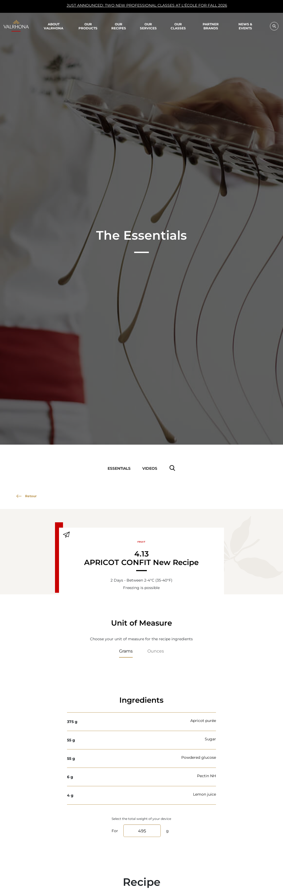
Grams (126, 651)
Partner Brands (211, 26)
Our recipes (118, 26)
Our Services (148, 26)
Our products (87, 26)
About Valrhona (53, 26)
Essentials (119, 468)
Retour (26, 496)
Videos (149, 468)
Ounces (155, 651)
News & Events (245, 26)
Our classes (178, 26)
